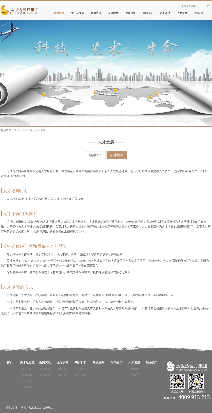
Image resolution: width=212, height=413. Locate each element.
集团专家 (80, 374)
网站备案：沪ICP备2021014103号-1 (29, 407)
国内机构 (62, 374)
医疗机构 (62, 362)
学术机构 (80, 368)
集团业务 (148, 13)
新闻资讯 (96, 13)
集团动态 (45, 368)
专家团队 (130, 13)
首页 (10, 362)
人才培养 (40, 130)
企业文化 (27, 380)
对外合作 (165, 13)
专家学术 (80, 362)
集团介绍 (27, 368)
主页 (16, 130)
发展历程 (27, 374)
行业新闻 (45, 374)
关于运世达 (77, 13)
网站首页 (59, 13)
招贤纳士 (95, 155)
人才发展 (182, 13)
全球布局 (113, 13)
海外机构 (62, 368)
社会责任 (27, 386)
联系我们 (199, 13)
